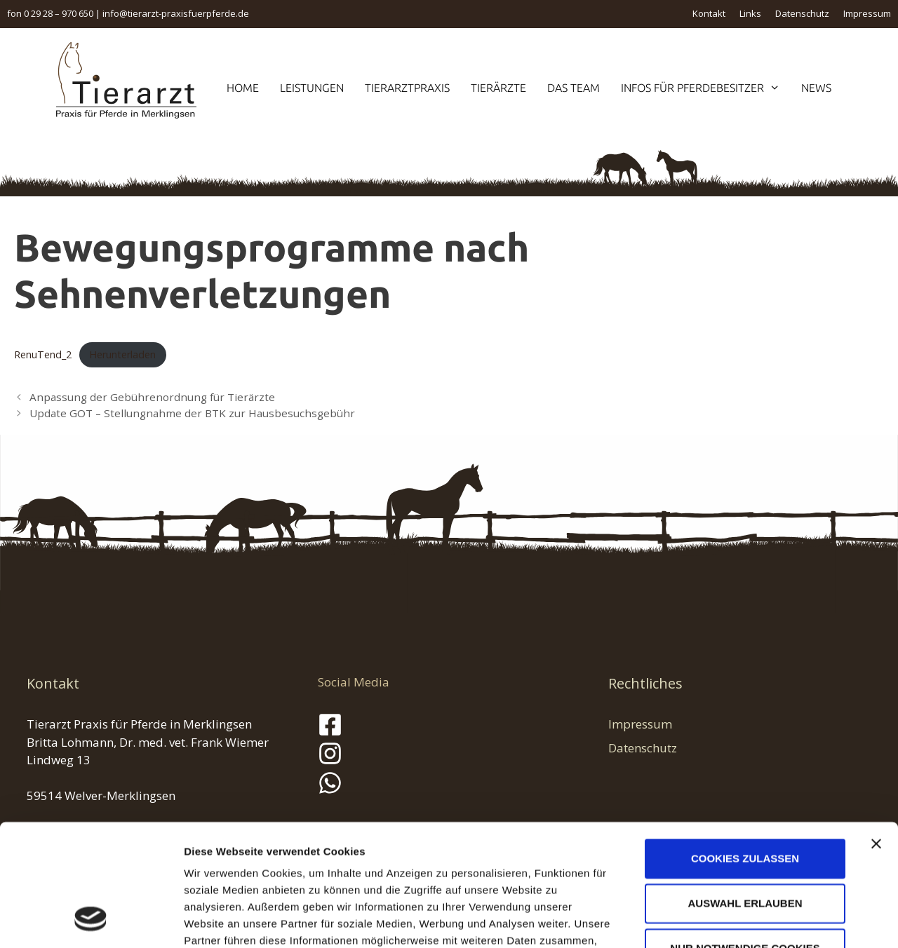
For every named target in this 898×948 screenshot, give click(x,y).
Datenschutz (802, 13)
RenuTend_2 (43, 354)
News (816, 87)
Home (243, 87)
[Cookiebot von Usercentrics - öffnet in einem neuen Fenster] (90, 920)
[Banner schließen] (876, 733)
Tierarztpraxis (407, 87)
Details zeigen (746, 920)
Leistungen (312, 87)
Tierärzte (498, 87)
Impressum (867, 13)
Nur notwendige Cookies (744, 838)
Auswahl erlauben (745, 793)
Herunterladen (122, 354)
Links (750, 13)
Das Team (573, 87)
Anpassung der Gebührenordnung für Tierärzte (152, 397)
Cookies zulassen (745, 748)
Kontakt (708, 13)
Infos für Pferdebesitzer (706, 87)
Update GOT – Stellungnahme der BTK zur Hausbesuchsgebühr (192, 413)
